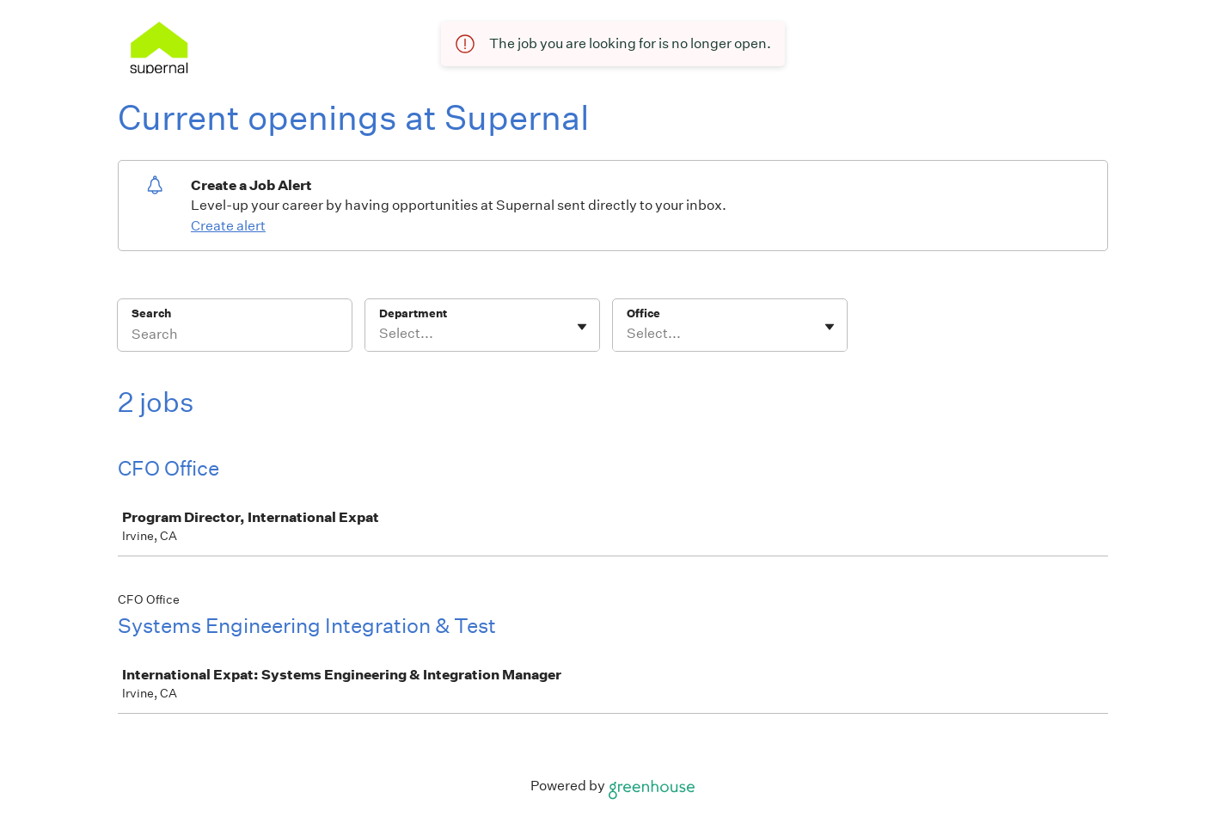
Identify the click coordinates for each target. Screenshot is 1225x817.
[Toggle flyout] (582, 326)
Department (413, 313)
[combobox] (380, 333)
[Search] (235, 336)
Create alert (228, 226)
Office (643, 313)
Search (152, 313)
